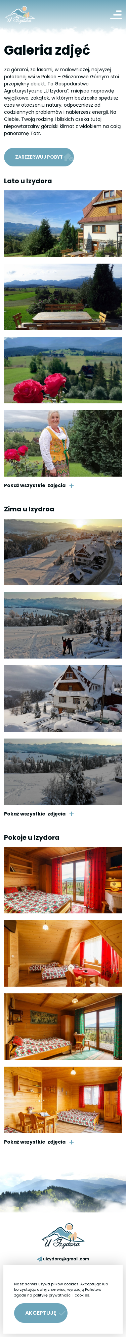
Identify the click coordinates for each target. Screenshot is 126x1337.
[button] (41, 1313)
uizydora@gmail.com (63, 1259)
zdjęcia (39, 485)
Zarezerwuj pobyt (44, 157)
